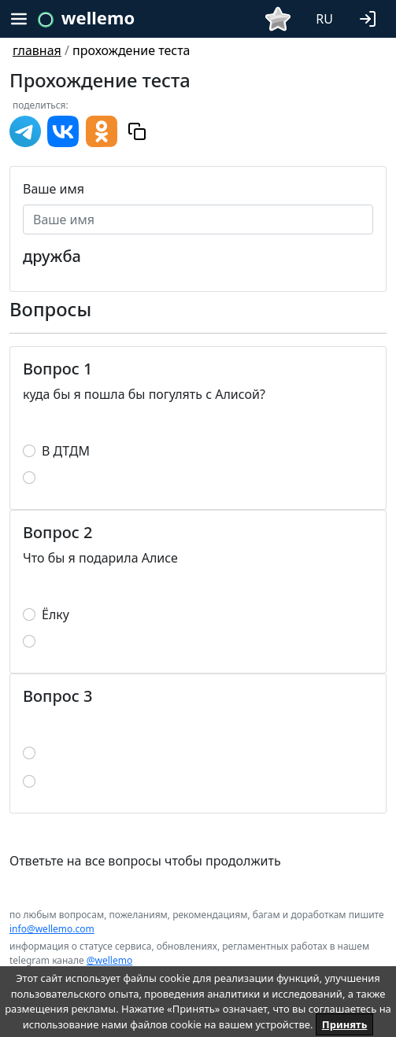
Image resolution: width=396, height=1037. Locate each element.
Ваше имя (53, 188)
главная (37, 50)
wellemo (98, 17)
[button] (371, 17)
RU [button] (324, 19)
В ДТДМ (66, 450)
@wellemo (109, 960)
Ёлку (55, 614)
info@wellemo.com (51, 929)
